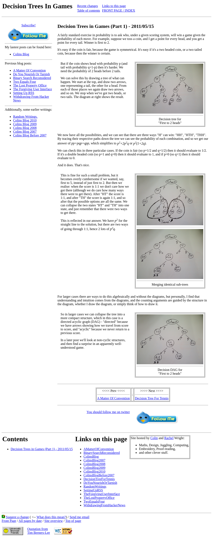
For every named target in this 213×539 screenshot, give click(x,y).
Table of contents (88, 10)
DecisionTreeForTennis (99, 479)
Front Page (9, 521)
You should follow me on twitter (108, 412)
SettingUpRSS (93, 490)
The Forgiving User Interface (32, 89)
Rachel (168, 438)
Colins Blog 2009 (25, 124)
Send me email (79, 517)
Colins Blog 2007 (25, 131)
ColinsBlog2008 (94, 464)
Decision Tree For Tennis (151, 398)
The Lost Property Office (30, 85)
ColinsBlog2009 (94, 468)
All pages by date (30, 521)
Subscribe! (28, 25)
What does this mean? (51, 517)
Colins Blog (21, 54)
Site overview (53, 521)
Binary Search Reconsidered (32, 78)
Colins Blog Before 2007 (29, 135)
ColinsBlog (91, 456)
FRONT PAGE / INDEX (118, 10)
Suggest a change (17, 517)
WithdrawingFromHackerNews (104, 505)
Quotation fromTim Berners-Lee (38, 530)
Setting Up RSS (23, 93)
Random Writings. (25, 116)
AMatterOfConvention (98, 449)
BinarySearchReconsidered (101, 453)
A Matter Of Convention (29, 70)
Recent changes (87, 6)
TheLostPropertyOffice (98, 497)
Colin (154, 438)
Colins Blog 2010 (25, 120)
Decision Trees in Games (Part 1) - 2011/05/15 (42, 449)
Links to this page (114, 6)
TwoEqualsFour (94, 501)
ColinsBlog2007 (94, 460)
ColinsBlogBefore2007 (98, 475)
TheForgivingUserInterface (101, 494)
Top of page (73, 521)
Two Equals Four (24, 81)
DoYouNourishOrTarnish (100, 482)
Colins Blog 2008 (25, 128)
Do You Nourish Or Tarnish (31, 74)
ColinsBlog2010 (94, 471)
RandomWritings (94, 486)
